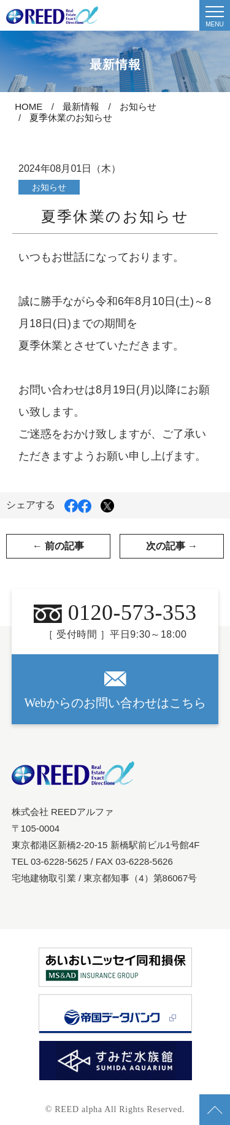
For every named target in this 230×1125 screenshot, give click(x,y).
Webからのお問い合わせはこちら (114, 690)
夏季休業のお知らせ (70, 117)
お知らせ (138, 106)
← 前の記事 (58, 546)
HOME (28, 106)
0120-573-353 (115, 612)
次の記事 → (171, 546)
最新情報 (81, 106)
